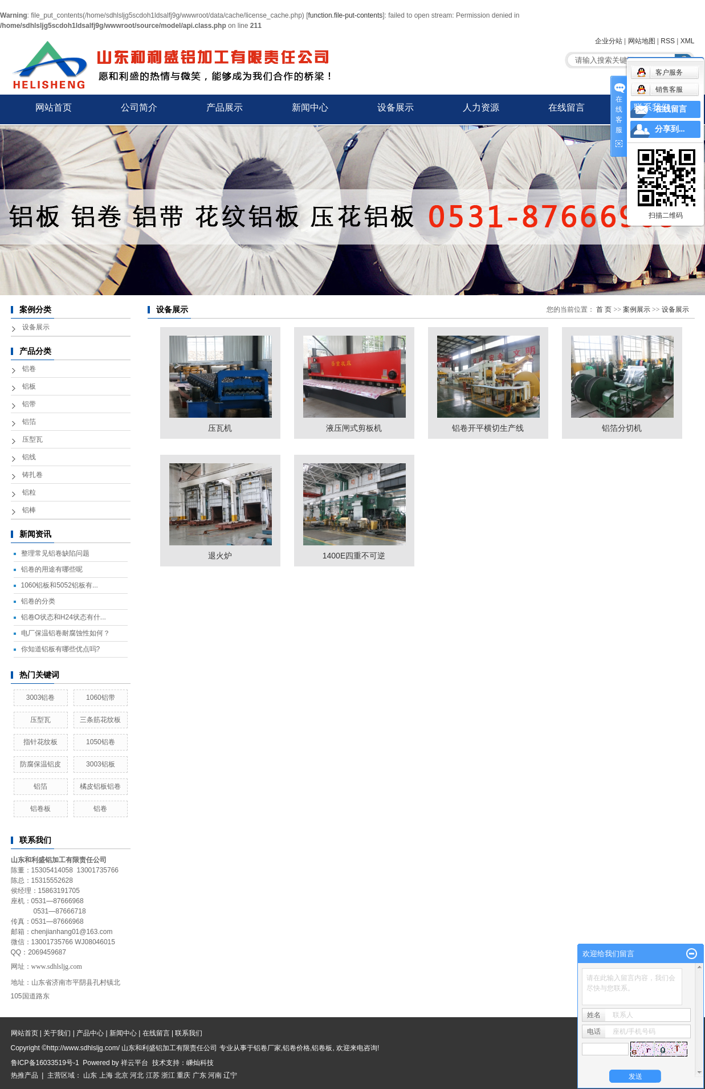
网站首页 (53, 107)
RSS (668, 41)
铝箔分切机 (622, 428)
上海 (106, 1075)
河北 (137, 1075)
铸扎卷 (32, 475)
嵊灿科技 (200, 1063)
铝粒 (29, 492)
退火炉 (220, 555)
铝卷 (29, 369)
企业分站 (608, 41)
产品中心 (90, 1033)
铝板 (29, 386)
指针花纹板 (40, 742)
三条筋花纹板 (100, 720)
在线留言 (566, 107)
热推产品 (24, 1075)
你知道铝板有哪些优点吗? (60, 649)
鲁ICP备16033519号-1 (45, 1063)
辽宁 (230, 1075)
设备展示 (395, 107)
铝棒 (29, 510)
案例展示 (636, 309)
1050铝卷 (100, 742)
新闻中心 (310, 107)
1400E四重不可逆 (354, 555)
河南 (215, 1075)
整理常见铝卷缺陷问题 (55, 553)
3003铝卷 (40, 697)
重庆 (183, 1075)
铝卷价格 (296, 1048)
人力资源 (481, 107)
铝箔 (29, 422)
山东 (90, 1075)
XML (687, 41)
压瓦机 (220, 428)
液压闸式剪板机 (354, 428)
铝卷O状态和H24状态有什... (63, 617)
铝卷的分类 (38, 601)
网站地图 (641, 41)
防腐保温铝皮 (40, 764)
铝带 (29, 404)
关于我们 (57, 1033)
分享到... (670, 129)
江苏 (153, 1075)
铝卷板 (40, 809)
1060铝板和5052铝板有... (59, 585)
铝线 (29, 457)
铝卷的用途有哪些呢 (52, 569)
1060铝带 (100, 697)
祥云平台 (134, 1063)
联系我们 (652, 107)
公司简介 (139, 107)
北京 (121, 1075)
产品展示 (224, 107)
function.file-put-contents (345, 15)
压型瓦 (32, 439)
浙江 (168, 1075)
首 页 (604, 309)
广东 (199, 1075)
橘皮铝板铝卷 (100, 786)
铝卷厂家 (267, 1048)
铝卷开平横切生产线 (488, 428)
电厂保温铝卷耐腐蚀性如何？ (65, 633)
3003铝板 (100, 764)
